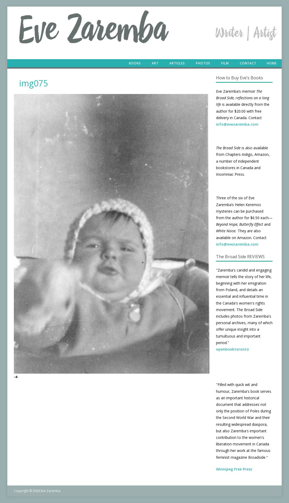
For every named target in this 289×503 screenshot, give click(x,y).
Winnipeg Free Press (234, 469)
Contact (248, 63)
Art (155, 63)
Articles (177, 63)
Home (272, 63)
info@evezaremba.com (237, 124)
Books (135, 63)
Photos (203, 63)
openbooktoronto (232, 349)
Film (225, 63)
